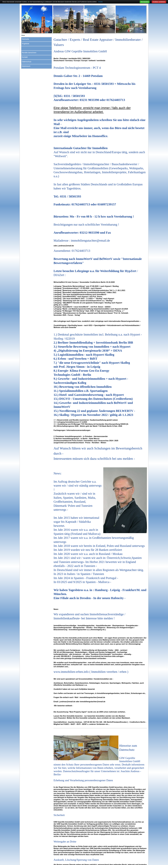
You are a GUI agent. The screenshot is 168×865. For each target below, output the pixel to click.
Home (23, 35)
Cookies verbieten (159, 2)
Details (100, 2)
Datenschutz (26, 62)
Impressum (26, 66)
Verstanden (144, 2)
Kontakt (25, 57)
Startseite (25, 39)
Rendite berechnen (29, 53)
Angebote (25, 44)
